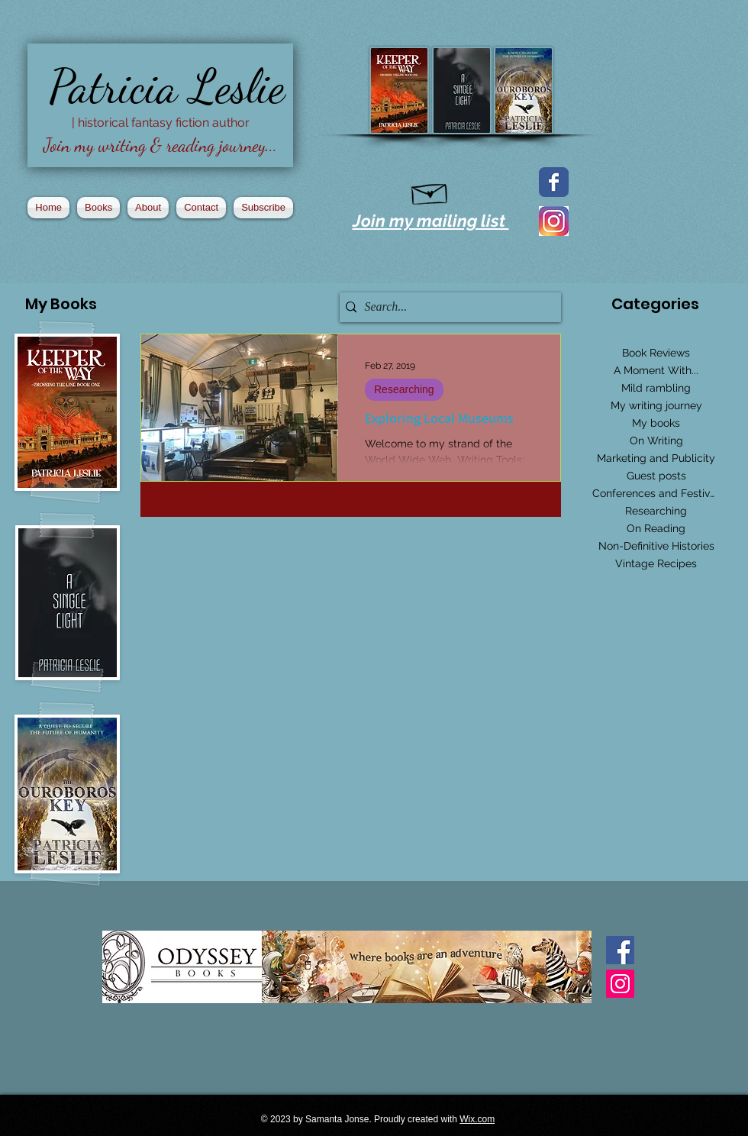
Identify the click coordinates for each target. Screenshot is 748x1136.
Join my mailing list (431, 221)
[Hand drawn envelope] (430, 191)
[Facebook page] (554, 182)
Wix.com (477, 1119)
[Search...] (446, 307)
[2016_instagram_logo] (554, 221)
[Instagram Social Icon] (620, 984)
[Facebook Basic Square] (620, 950)
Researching (404, 389)
